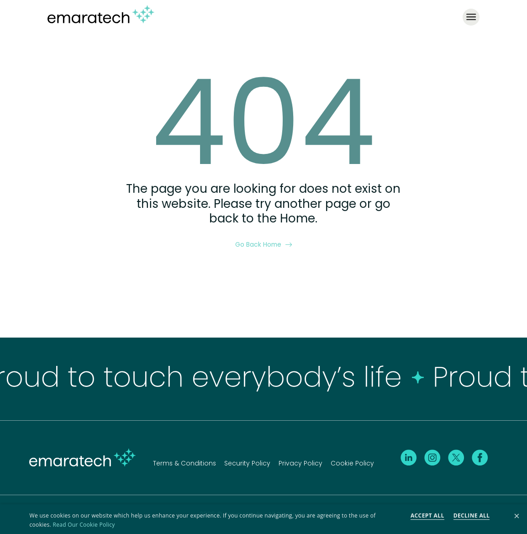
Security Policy (247, 463)
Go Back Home (263, 244)
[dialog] (263, 519)
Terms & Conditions (184, 463)
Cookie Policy (352, 463)
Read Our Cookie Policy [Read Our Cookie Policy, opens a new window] (84, 525)
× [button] (517, 516)
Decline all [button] (471, 515)
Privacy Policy (300, 463)
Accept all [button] (427, 515)
